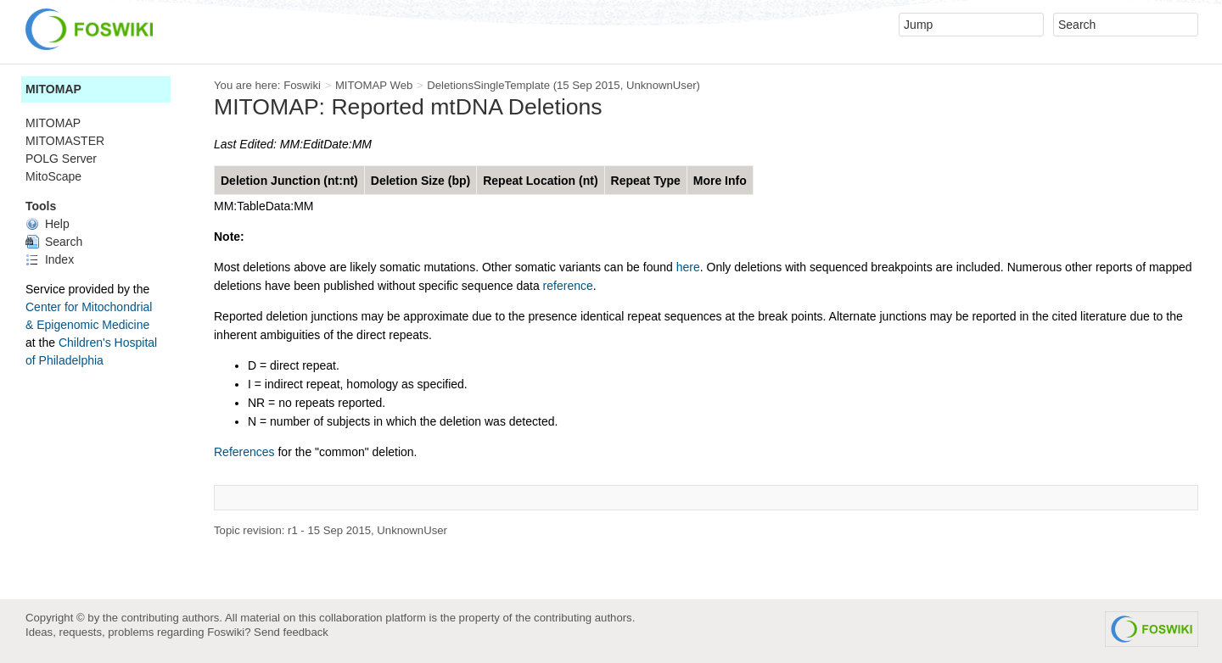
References (244, 452)
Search (53, 241)
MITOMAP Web (373, 85)
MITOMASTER (64, 141)
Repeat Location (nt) (540, 180)
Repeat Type (646, 180)
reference (568, 285)
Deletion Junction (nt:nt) (289, 180)
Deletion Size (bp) (420, 180)
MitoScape (53, 176)
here (688, 267)
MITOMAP (53, 89)
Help (47, 224)
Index (49, 259)
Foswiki (302, 85)
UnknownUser (661, 85)
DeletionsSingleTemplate (488, 85)
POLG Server (61, 158)
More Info (720, 180)
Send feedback (291, 632)
